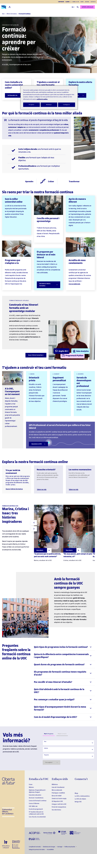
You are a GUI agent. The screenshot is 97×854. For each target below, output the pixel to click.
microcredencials (74, 284)
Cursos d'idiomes (34, 803)
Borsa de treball (56, 796)
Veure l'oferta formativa (14, 489)
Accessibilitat (50, 849)
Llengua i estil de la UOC (59, 804)
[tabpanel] (68, 752)
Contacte (93, 1)
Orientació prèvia (34, 379)
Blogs (76, 793)
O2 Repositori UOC (57, 801)
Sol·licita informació (84, 7)
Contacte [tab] (62, 734)
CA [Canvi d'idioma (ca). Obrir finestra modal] (69, 7)
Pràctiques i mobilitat (58, 793)
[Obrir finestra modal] (43, 550)
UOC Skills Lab (33, 806)
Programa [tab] (48, 734)
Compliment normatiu (35, 847)
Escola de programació (36, 809)
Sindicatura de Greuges (49, 847)
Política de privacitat (69, 847)
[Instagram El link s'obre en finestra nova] (76, 784)
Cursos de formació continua (37, 801)
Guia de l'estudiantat (58, 787)
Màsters (31, 787)
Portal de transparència (59, 807)
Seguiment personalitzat (59, 379)
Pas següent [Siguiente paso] (51, 762)
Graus (30, 784)
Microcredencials (57, 790)
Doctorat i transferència (36, 798)
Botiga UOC (78, 802)
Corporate (61, 2)
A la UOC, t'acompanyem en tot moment (12, 391)
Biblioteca (55, 784)
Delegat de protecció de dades (37, 849)
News (82, 1)
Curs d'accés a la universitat (37, 817)
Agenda (87, 1)
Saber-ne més (41, 489)
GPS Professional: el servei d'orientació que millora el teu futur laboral (60, 426)
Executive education (35, 795)
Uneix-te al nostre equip (59, 798)
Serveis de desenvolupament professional (84, 382)
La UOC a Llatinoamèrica (82, 796)
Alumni (67, 2)
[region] (49, 97)
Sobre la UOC (75, 1)
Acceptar (31, 105)
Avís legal (59, 847)
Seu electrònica (56, 810)
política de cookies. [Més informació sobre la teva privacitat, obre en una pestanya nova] (42, 99)
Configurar (66, 105)
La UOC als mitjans (80, 799)
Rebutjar (49, 105)
